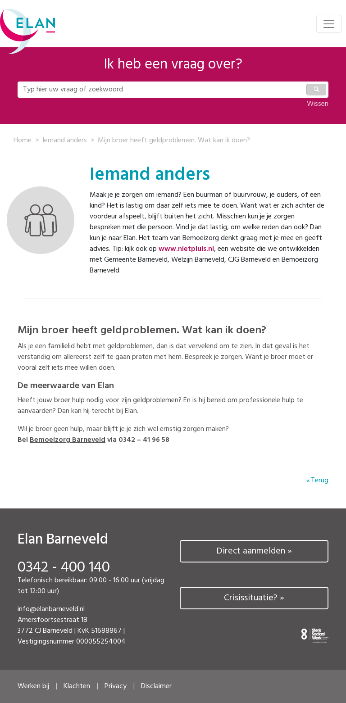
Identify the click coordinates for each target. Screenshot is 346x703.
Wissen (317, 104)
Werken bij (33, 686)
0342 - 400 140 (64, 567)
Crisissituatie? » (254, 598)
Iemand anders (64, 140)
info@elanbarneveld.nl (51, 609)
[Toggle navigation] (328, 24)
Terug (319, 480)
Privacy (116, 686)
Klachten (77, 686)
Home (23, 140)
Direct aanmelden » (254, 551)
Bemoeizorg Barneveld (67, 440)
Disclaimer (156, 686)
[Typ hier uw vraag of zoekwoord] (161, 90)
